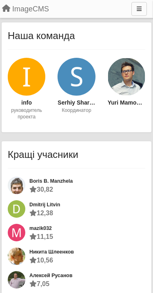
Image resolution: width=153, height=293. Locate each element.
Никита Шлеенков (51, 252)
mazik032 (40, 228)
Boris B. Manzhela (51, 181)
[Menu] (139, 9)
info (26, 102)
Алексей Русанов (50, 275)
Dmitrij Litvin (44, 205)
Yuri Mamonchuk (126, 102)
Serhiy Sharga (76, 102)
